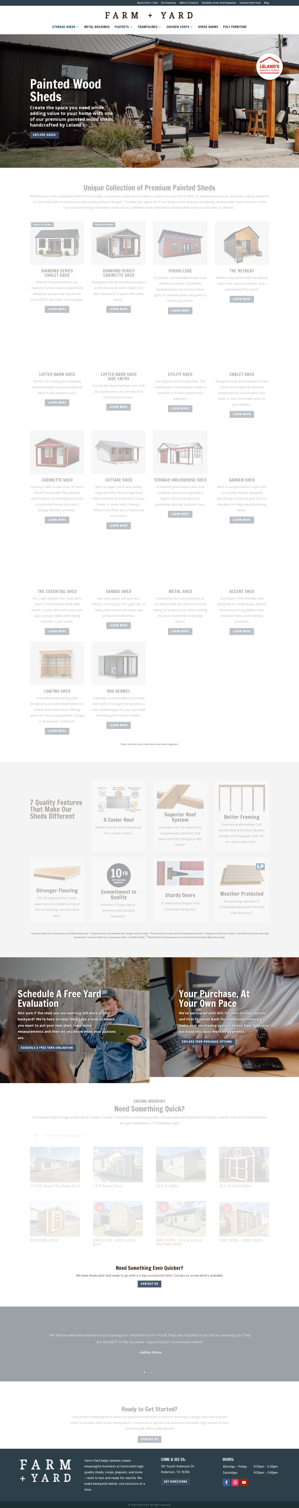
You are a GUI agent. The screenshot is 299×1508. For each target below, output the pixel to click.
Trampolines (148, 27)
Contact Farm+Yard (250, 3)
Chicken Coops (177, 27)
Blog (266, 3)
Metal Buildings (97, 27)
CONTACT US (149, 1284)
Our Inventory (168, 3)
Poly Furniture (235, 27)
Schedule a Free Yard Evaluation (219, 3)
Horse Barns (208, 27)
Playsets (122, 27)
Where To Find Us (188, 3)
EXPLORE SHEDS (44, 135)
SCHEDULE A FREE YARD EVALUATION (47, 1048)
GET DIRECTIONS (175, 1482)
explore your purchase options (207, 1042)
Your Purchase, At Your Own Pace (214, 998)
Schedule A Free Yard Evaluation (59, 998)
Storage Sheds (64, 27)
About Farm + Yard (147, 3)
